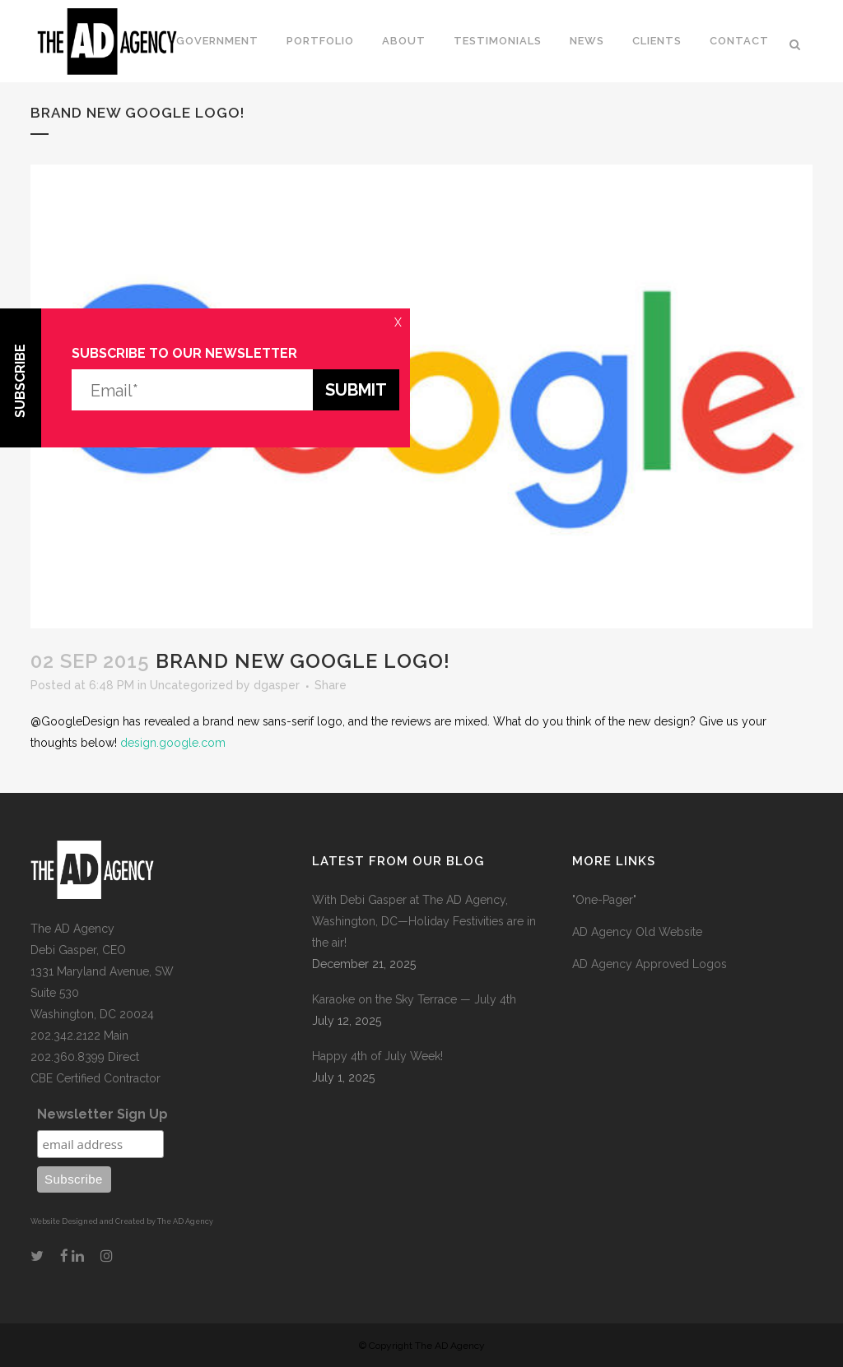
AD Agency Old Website (637, 931)
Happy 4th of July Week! (377, 1056)
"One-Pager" (604, 899)
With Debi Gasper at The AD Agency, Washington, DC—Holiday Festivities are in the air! (424, 921)
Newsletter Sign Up (102, 1114)
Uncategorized (191, 685)
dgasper (277, 685)
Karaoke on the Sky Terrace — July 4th (414, 999)
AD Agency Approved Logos (649, 964)
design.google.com (173, 742)
